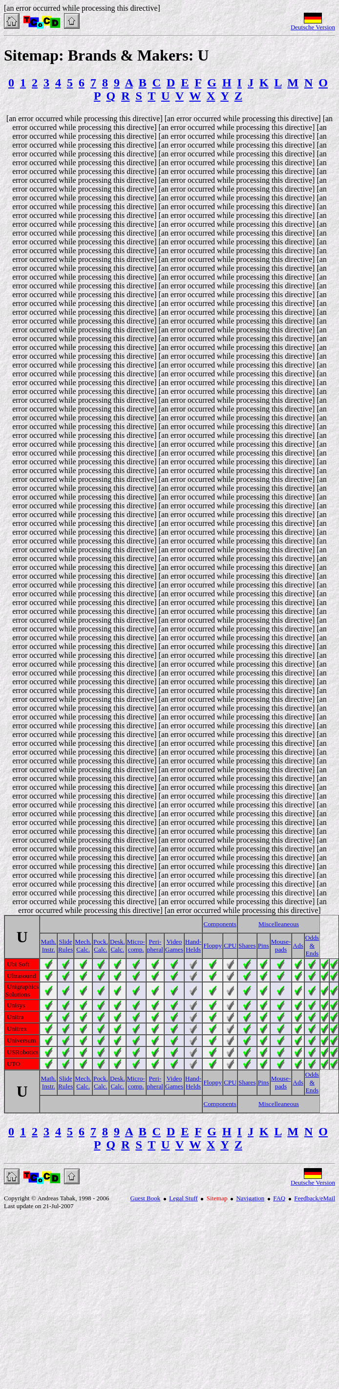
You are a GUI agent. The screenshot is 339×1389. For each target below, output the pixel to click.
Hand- (193, 941)
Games (174, 949)
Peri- (154, 941)
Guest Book (145, 1198)
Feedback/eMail (314, 1198)
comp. (136, 949)
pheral (155, 949)
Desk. (117, 941)
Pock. (100, 941)
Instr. (48, 949)
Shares (247, 945)
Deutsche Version (313, 27)
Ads (298, 945)
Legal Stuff (183, 1198)
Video (174, 941)
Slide (65, 941)
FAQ (279, 1198)
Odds (312, 937)
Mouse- (281, 941)
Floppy (212, 945)
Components (220, 924)
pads (281, 949)
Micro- (136, 941)
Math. (48, 941)
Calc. (83, 949)
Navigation (250, 1198)
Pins (263, 945)
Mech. (83, 941)
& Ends (312, 949)
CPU (230, 945)
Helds (193, 949)
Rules (65, 949)
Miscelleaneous (278, 924)
